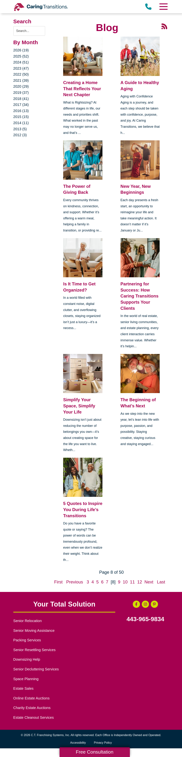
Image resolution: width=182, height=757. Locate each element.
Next (148, 581)
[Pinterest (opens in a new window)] (154, 604)
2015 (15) (21, 117)
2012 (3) (20, 135)
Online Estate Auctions (31, 698)
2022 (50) (21, 74)
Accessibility (78, 742)
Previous (74, 581)
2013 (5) (20, 129)
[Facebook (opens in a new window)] (136, 604)
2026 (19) (21, 50)
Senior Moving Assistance (34, 631)
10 (125, 581)
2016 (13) (21, 111)
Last (161, 581)
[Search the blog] (29, 31)
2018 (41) (21, 99)
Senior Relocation (27, 621)
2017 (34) (21, 105)
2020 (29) (21, 86)
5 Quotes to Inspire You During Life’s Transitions (82, 509)
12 (139, 581)
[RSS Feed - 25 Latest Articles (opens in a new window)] (164, 25)
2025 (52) (21, 56)
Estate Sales (23, 688)
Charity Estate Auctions (32, 708)
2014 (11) (21, 123)
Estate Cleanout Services (33, 717)
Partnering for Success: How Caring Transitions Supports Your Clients (139, 295)
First (58, 581)
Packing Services (27, 640)
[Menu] (163, 6)
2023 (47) (21, 68)
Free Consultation (94, 752)
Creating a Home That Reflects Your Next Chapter (82, 88)
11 (132, 581)
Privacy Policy (103, 742)
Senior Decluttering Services (36, 669)
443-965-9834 (145, 619)
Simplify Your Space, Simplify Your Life (79, 405)
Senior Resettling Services (34, 650)
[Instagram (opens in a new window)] (145, 604)
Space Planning (26, 679)
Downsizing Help (26, 659)
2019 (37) (21, 93)
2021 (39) (21, 80)
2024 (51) (21, 62)
